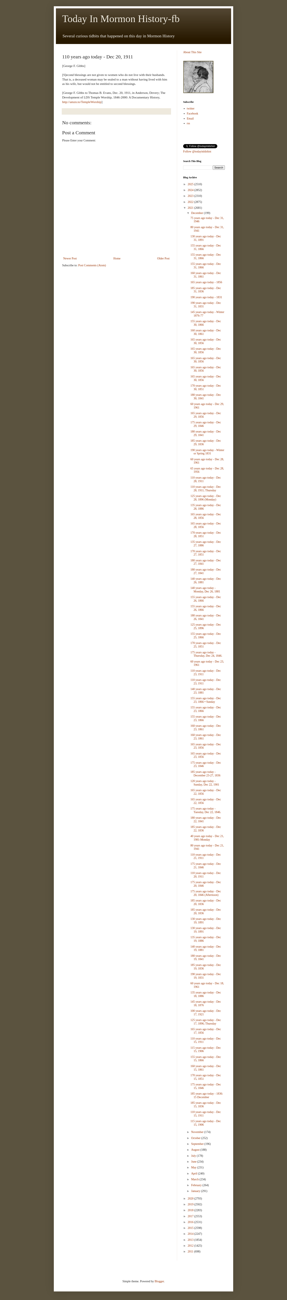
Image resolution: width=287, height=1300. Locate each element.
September (197, 1143)
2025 (191, 184)
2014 (191, 1233)
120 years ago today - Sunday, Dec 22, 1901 (204, 782)
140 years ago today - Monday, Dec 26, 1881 (205, 589)
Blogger (159, 1281)
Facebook (192, 113)
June (194, 1161)
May (194, 1167)
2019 (191, 1204)
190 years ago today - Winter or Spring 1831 (207, 452)
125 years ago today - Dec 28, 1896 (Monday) (205, 497)
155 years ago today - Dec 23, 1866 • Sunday (205, 700)
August (195, 1149)
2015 (191, 1228)
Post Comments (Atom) (92, 265)
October (196, 1138)
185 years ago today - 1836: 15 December (206, 1095)
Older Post (163, 258)
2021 (191, 207)
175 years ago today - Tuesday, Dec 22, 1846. (205, 810)
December (197, 213)
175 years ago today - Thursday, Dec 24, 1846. (206, 654)
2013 (191, 1239)
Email (190, 118)
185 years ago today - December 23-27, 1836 (205, 773)
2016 (191, 1222)
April (194, 1173)
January (196, 1191)
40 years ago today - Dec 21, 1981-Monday (207, 838)
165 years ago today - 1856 (206, 282)
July (194, 1155)
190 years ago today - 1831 (206, 297)
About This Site (192, 52)
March (195, 1179)
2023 (191, 195)
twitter (191, 108)
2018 (191, 1210)
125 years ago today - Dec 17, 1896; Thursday (205, 1021)
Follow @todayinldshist (197, 151)
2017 (191, 1216)
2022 (191, 202)
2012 (191, 1245)
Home (117, 258)
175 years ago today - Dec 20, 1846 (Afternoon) (205, 893)
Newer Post (70, 258)
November (197, 1132)
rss (188, 123)
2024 (191, 190)
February (196, 1185)
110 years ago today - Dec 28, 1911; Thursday (205, 488)
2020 (191, 1198)
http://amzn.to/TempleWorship (81, 102)
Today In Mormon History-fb (121, 18)
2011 (191, 1251)
